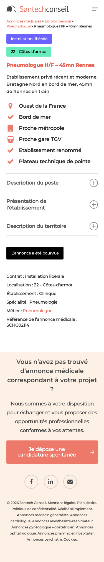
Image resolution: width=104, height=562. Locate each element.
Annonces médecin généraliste (43, 515)
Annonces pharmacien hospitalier (65, 533)
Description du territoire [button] (52, 226)
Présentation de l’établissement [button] (52, 204)
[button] (95, 9)
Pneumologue (18, 26)
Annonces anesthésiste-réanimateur (62, 521)
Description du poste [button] (52, 183)
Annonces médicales (23, 21)
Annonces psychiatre (44, 539)
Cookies (70, 539)
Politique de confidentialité (33, 509)
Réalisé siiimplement (75, 509)
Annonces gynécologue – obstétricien (42, 527)
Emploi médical (58, 21)
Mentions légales (61, 503)
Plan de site (86, 503)
